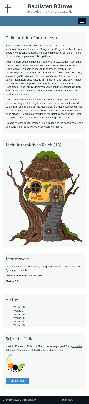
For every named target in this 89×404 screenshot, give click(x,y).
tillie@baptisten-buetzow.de (47, 350)
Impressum (67, 400)
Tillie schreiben (17, 380)
